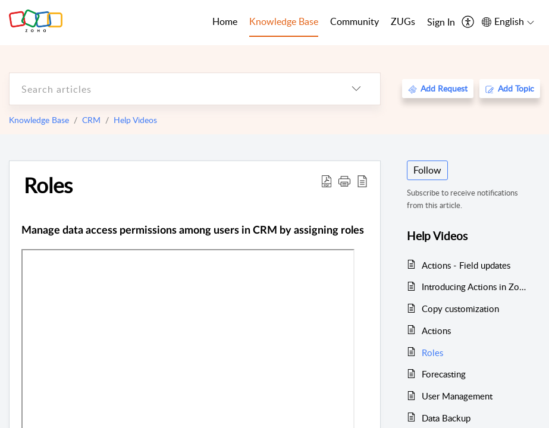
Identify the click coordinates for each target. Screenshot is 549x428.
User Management (457, 396)
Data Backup (446, 418)
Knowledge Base (39, 119)
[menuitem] (441, 22)
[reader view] (362, 180)
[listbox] (356, 89)
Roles (48, 185)
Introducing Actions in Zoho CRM (475, 286)
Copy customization (460, 308)
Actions (436, 330)
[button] (344, 180)
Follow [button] (427, 170)
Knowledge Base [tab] (283, 21)
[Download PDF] (326, 180)
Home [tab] (224, 21)
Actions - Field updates (466, 265)
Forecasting (444, 374)
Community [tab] (354, 21)
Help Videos (135, 119)
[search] (171, 89)
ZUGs (403, 21)
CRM (91, 119)
